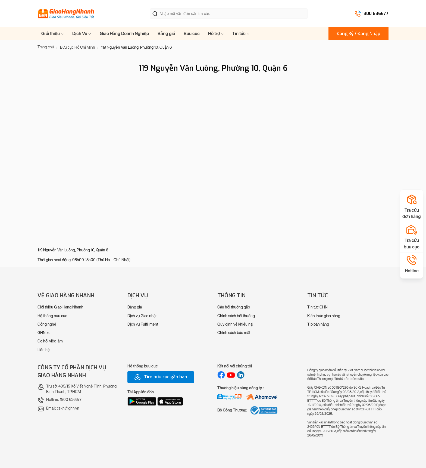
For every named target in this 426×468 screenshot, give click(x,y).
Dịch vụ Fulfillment (142, 324)
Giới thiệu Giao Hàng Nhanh (60, 307)
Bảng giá (166, 33)
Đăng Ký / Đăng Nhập (358, 33)
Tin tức (241, 33)
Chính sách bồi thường (236, 316)
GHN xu (44, 332)
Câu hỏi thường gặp (233, 307)
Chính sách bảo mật (233, 332)
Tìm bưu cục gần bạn (160, 377)
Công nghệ (46, 324)
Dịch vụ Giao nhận (142, 316)
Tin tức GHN (317, 307)
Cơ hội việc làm (50, 341)
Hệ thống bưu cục (52, 316)
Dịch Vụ (81, 33)
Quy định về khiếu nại (235, 324)
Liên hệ (43, 350)
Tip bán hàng (318, 324)
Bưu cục (192, 33)
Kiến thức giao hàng (323, 316)
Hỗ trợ (216, 33)
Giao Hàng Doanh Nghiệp (124, 33)
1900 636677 (375, 13)
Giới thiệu (52, 33)
